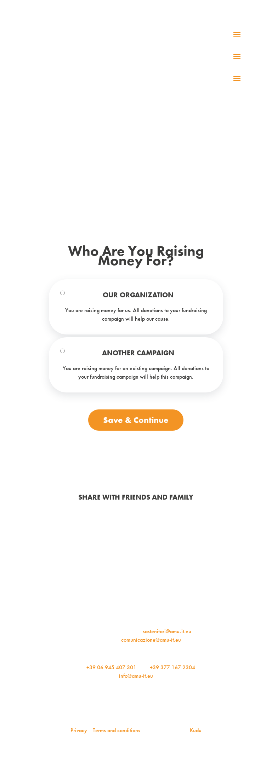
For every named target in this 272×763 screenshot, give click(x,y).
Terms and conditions (116, 730)
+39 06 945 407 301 (111, 667)
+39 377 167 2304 (172, 667)
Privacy (78, 730)
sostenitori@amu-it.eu (167, 631)
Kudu (196, 730)
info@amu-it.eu (136, 676)
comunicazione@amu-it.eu (151, 639)
